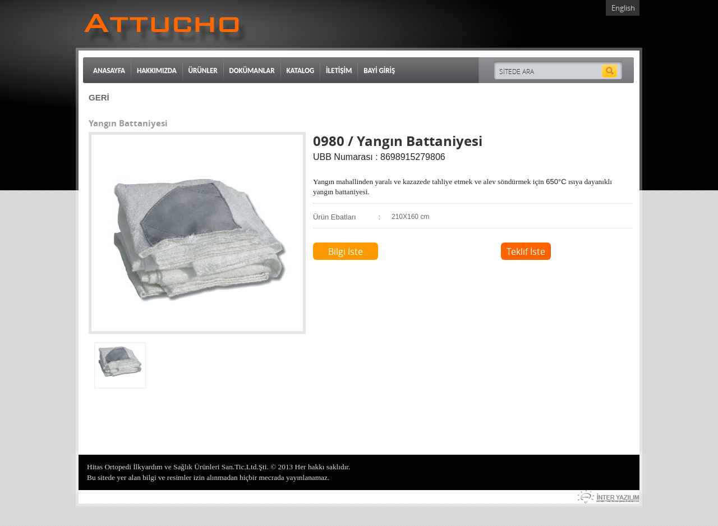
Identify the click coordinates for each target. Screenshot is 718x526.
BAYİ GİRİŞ (379, 70)
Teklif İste (526, 251)
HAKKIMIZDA (157, 70)
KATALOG (301, 70)
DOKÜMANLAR (252, 70)
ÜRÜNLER (203, 70)
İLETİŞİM (339, 70)
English (623, 8)
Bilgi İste (345, 251)
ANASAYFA (109, 70)
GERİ (99, 97)
